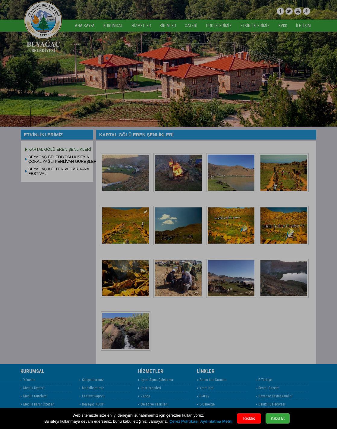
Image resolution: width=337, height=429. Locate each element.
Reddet (249, 418)
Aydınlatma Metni (216, 421)
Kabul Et (277, 418)
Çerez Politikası (183, 421)
